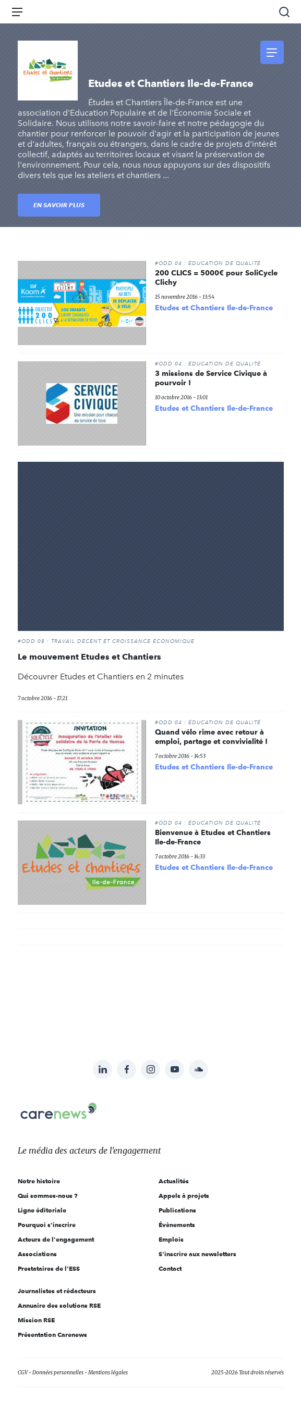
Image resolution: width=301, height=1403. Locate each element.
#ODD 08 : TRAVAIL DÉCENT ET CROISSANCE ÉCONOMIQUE (106, 641)
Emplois (171, 1239)
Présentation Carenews (52, 1334)
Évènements (177, 1225)
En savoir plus (59, 205)
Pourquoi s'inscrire (47, 1225)
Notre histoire (39, 1181)
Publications (177, 1210)
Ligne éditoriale (42, 1210)
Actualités (174, 1181)
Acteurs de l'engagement (56, 1239)
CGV (23, 1372)
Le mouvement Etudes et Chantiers (89, 657)
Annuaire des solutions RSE (59, 1305)
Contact (170, 1268)
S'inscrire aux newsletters (197, 1254)
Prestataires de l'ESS (49, 1268)
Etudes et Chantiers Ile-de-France (214, 308)
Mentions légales (108, 1372)
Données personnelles (57, 1372)
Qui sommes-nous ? (48, 1195)
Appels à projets (184, 1195)
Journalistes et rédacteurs (57, 1291)
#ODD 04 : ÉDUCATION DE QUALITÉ (208, 263)
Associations (37, 1254)
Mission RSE (36, 1320)
